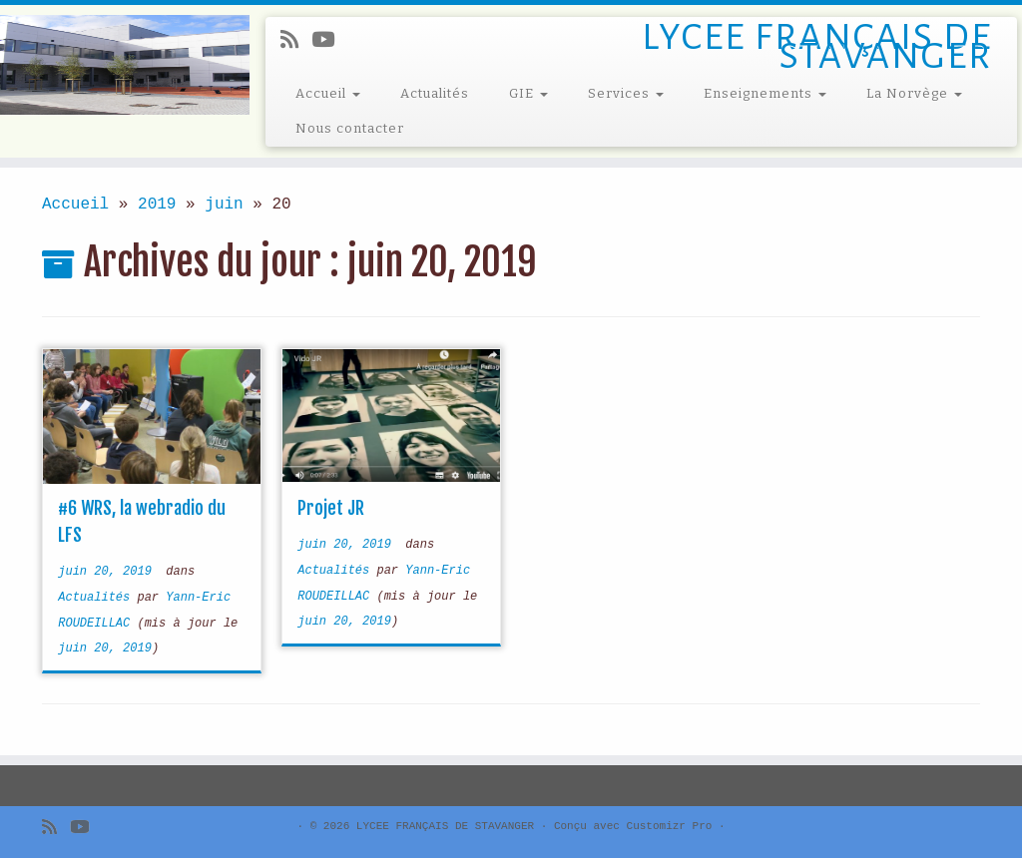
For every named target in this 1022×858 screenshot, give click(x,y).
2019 (157, 205)
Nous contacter (349, 128)
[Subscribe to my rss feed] (295, 41)
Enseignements (765, 93)
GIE (528, 93)
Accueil (327, 93)
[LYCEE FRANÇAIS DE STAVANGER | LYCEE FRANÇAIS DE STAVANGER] (120, 65)
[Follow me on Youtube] (329, 41)
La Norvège (914, 93)
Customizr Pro (670, 826)
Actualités (434, 93)
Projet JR (330, 508)
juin (224, 205)
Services (626, 93)
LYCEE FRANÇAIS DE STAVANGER (445, 826)
